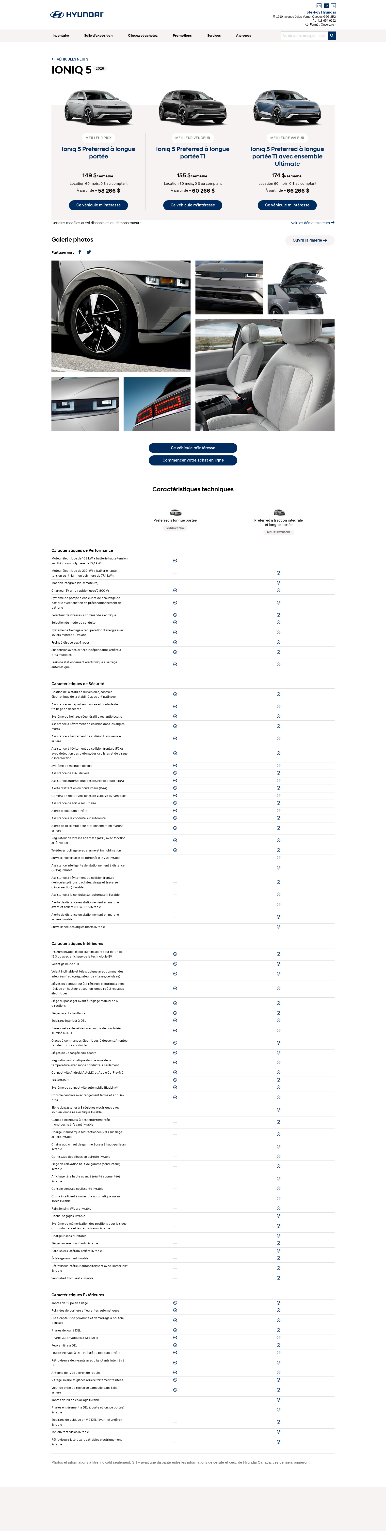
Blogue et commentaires (71, 1502)
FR (326, 6)
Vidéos (57, 1507)
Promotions (182, 35)
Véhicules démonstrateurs (72, 1491)
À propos (243, 35)
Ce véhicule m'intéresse (98, 205)
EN (319, 6)
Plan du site (61, 1527)
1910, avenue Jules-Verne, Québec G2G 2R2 (304, 16)
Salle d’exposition (98, 35)
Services (214, 35)
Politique (58, 1517)
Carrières (58, 1512)
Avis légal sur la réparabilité (74, 1522)
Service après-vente (216, 1481)
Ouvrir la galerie (310, 240)
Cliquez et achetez (143, 35)
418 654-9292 (324, 20)
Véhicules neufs (69, 59)
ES (333, 6)
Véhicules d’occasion (68, 1486)
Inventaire (61, 35)
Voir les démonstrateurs (313, 223)
